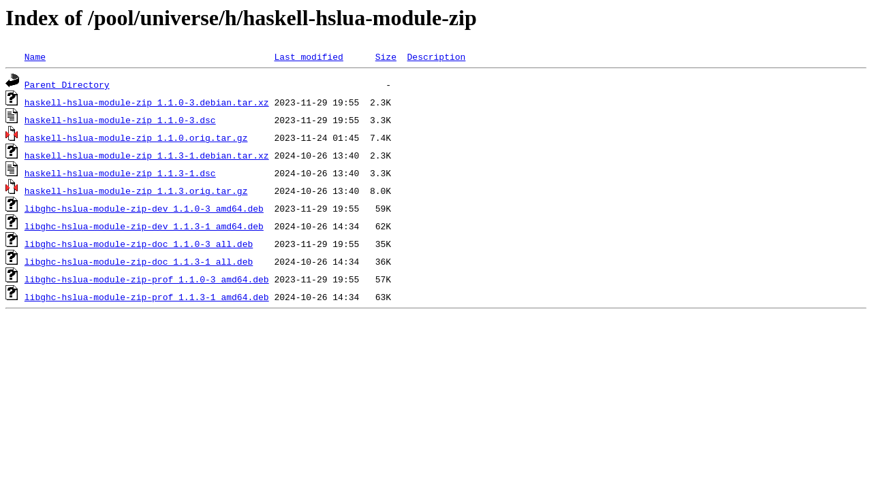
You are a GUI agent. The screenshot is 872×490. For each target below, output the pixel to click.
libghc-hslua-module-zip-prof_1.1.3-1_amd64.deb (147, 297)
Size (385, 56)
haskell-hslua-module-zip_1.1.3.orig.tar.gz (136, 190)
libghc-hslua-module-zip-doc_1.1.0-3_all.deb (139, 244)
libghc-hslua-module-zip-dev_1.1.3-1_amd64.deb (144, 226)
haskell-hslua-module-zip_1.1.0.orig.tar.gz (136, 137)
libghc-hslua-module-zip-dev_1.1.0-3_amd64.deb (144, 208)
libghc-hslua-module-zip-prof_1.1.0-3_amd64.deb (147, 279)
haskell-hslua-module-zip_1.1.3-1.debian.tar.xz (147, 155)
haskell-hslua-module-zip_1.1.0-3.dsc (120, 120)
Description (436, 56)
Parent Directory (67, 84)
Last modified (308, 56)
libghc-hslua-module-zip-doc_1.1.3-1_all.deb (139, 261)
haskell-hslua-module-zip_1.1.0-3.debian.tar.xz (147, 102)
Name (35, 56)
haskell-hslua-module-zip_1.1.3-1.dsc (120, 173)
